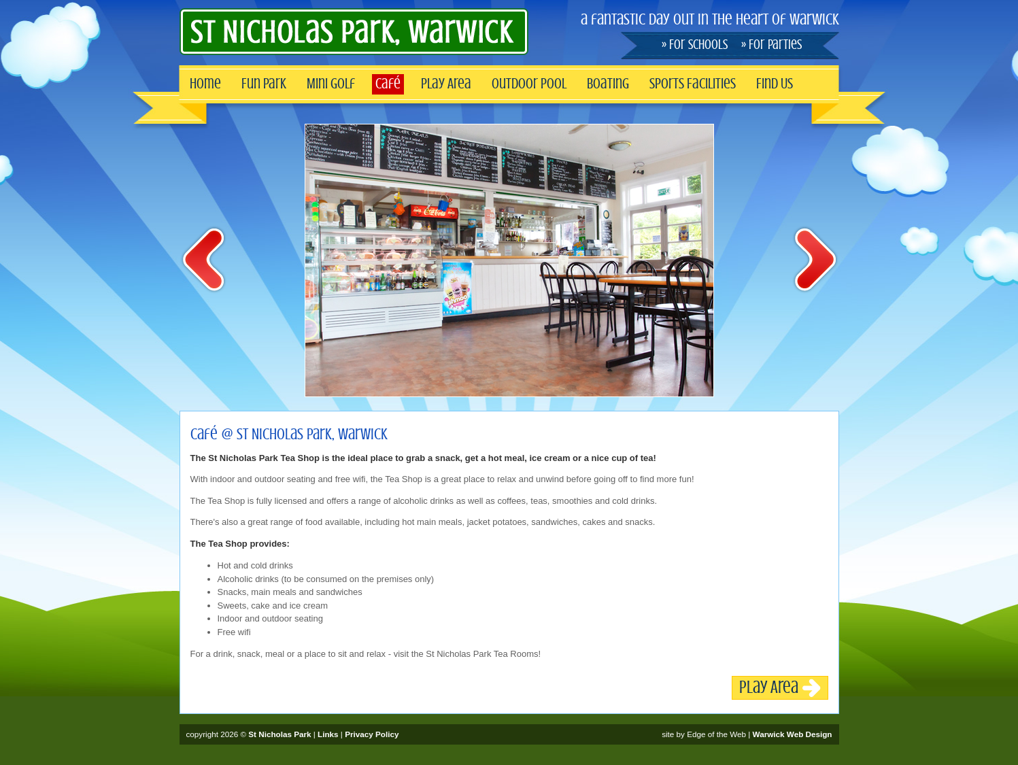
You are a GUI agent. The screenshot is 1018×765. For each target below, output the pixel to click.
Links (328, 734)
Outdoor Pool (529, 83)
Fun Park (263, 83)
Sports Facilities (692, 83)
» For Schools (695, 44)
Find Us (774, 83)
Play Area (446, 83)
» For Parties (771, 44)
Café (388, 83)
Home (205, 83)
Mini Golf (331, 83)
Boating (608, 83)
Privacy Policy (371, 734)
